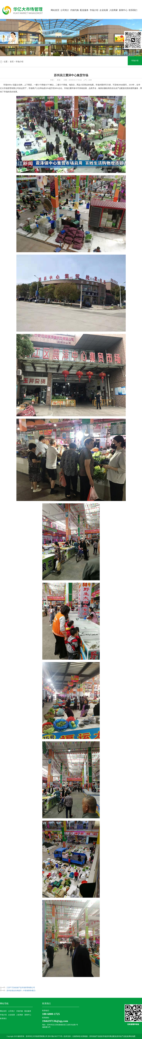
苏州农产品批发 (122, 1036)
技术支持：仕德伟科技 (72, 1036)
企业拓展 (103, 10)
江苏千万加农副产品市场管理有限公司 (21, 987)
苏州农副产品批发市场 (97, 1036)
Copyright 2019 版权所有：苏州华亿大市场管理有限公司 (27, 1036)
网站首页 (55, 10)
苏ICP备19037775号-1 (56, 1036)
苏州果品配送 (111, 1036)
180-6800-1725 (51, 1013)
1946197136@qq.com (55, 1021)
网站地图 (132, 1036)
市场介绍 (94, 10)
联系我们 (133, 10)
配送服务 (84, 10)
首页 (12, 62)
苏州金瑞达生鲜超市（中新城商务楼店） (22, 990)
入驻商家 (113, 10)
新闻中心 (123, 10)
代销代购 (74, 10)
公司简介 (64, 10)
